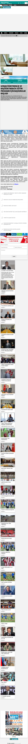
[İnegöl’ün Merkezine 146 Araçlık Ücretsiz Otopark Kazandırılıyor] (14, 224)
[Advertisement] (14, 23)
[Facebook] (18, 3)
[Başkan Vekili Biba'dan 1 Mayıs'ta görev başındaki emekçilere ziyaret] (14, 194)
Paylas (3, 234)
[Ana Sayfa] (1, 33)
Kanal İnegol (9, 189)
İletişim (10, 5)
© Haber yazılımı (14, 743)
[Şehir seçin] (5, 78)
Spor (21, 33)
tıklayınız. (16, 184)
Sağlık (25, 33)
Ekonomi (11, 33)
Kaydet (14, 256)
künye (15, 5)
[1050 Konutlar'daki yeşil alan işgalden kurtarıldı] (14, 212)
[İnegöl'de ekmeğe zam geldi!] (14, 206)
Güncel (5, 33)
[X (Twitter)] (20, 3)
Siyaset (16, 33)
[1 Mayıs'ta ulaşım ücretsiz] (14, 218)
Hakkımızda (5, 5)
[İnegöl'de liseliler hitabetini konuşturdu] (14, 200)
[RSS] (23, 3)
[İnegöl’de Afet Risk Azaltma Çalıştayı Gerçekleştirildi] (14, 230)
